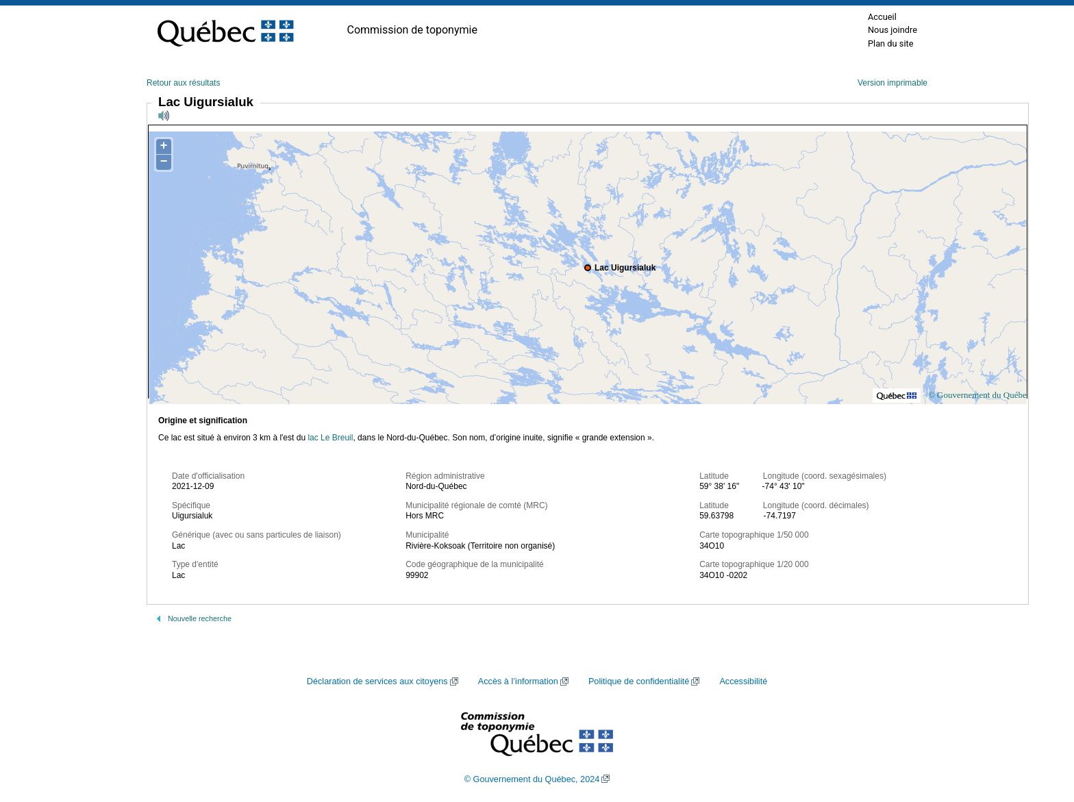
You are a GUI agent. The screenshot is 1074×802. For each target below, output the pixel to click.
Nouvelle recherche (200, 618)
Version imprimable (892, 83)
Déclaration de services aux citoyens (377, 681)
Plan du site (891, 43)
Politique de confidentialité (638, 681)
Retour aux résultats (183, 83)
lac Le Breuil (330, 437)
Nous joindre (892, 30)
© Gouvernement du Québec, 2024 (532, 779)
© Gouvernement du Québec (979, 395)
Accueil (882, 17)
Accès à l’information (518, 681)
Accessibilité (743, 681)
